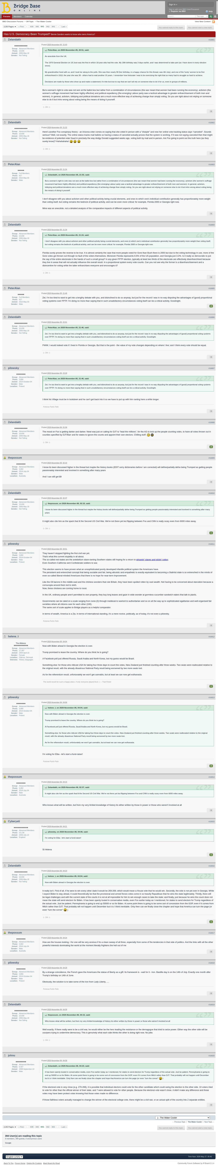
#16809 (212, 458)
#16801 (212, 40)
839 (31, 26)
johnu (11, 1055)
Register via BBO (178, 11)
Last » (64, 26)
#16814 (212, 777)
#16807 (212, 368)
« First (21, 26)
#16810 (212, 493)
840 (37, 26)
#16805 (212, 288)
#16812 (212, 637)
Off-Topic (30, 21)
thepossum (15, 457)
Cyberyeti (14, 821)
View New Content (202, 21)
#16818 (212, 963)
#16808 (212, 422)
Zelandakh (14, 39)
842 (48, 26)
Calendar (29, 16)
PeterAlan (14, 164)
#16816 (212, 866)
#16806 (212, 317)
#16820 (212, 1056)
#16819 (212, 1005)
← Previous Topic (179, 1122)
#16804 (212, 225)
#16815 (212, 822)
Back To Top (9, 1163)
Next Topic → (209, 1122)
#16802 (212, 123)
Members (18, 16)
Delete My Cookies (34, 1163)
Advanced (215, 16)
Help (209, 11)
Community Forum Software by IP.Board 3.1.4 (196, 1163)
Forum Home (20, 1163)
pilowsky (13, 368)
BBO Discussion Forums (12, 21)
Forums (6, 16)
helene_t (13, 636)
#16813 (212, 697)
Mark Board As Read (51, 1163)
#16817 (212, 933)
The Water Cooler (43, 21)
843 (53, 26)
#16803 (212, 164)
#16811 (212, 544)
